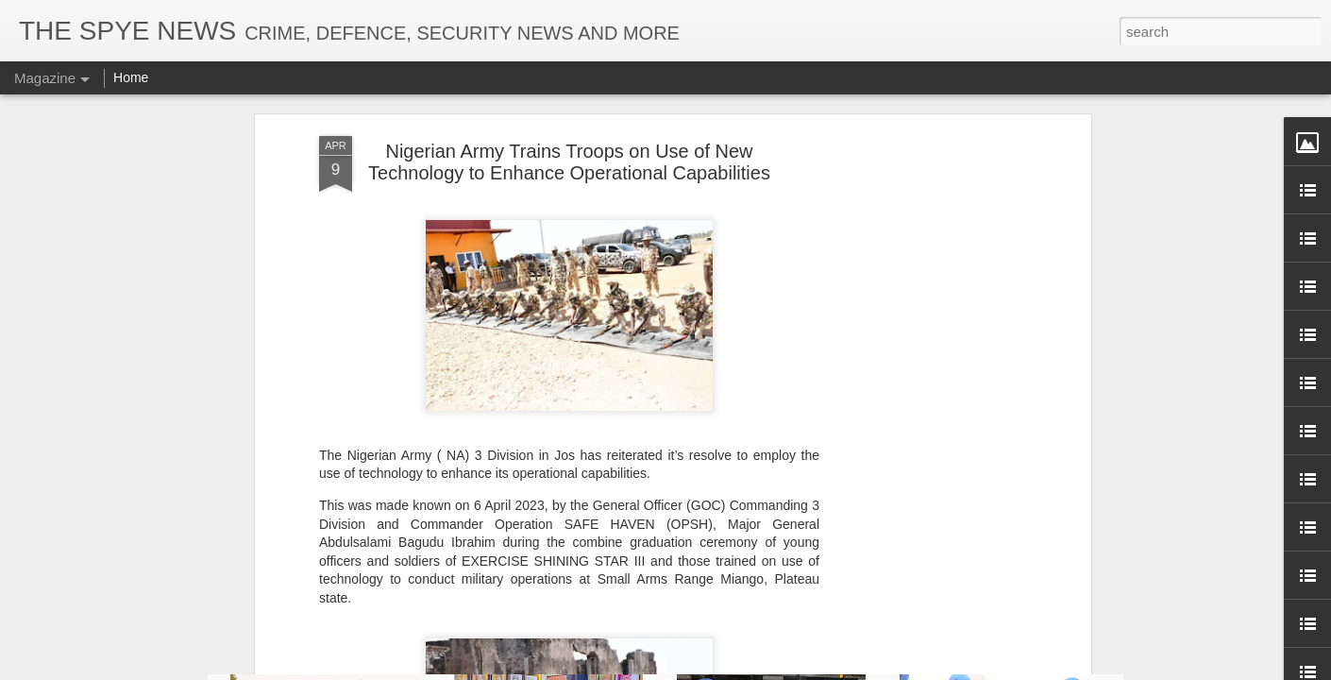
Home (130, 77)
